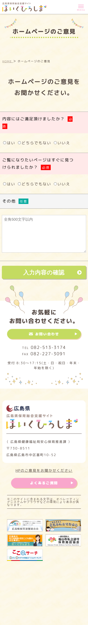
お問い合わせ (47, 334)
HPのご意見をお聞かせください (44, 470)
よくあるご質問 (44, 482)
